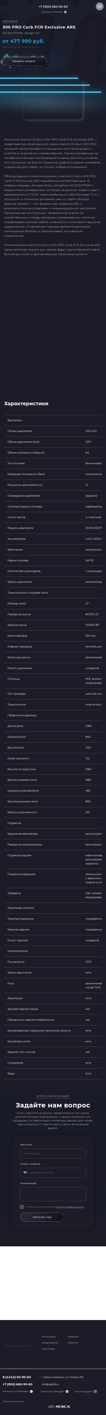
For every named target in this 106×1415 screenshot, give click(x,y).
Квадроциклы (50, 1342)
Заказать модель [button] (24, 61)
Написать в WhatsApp (52, 12)
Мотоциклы (49, 1336)
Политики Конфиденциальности (70, 1207)
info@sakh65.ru (50, 1384)
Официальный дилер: (13, 1401)
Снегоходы (48, 1348)
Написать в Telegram (53, 1391)
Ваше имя (26, 1144)
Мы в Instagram (84, 1391)
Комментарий (28, 1183)
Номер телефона (30, 1163)
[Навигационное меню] (99, 6)
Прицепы (73, 1336)
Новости (73, 1342)
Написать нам (42, 1217)
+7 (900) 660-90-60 (53, 7)
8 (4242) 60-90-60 (17, 1377)
